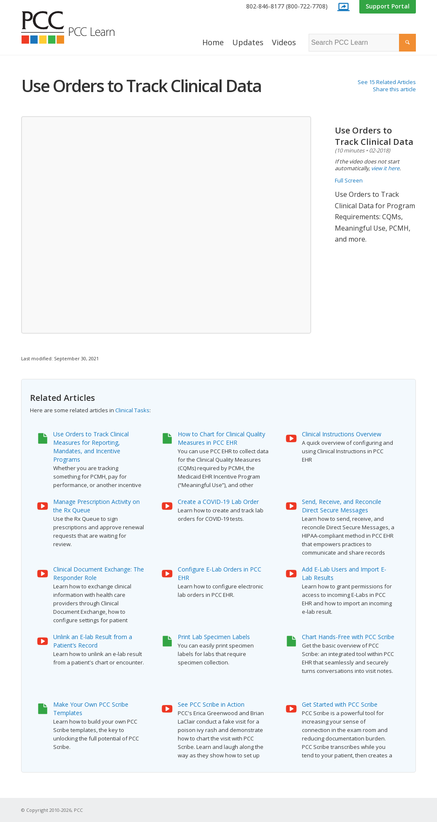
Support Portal (388, 6)
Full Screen (349, 180)
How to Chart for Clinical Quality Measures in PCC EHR (221, 438)
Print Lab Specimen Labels (214, 637)
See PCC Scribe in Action (211, 704)
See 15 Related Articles (387, 82)
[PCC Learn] (77, 27)
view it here (385, 168)
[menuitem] (287, 6)
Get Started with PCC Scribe (339, 704)
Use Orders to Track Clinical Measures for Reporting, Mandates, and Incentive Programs (91, 446)
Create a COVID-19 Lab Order (218, 502)
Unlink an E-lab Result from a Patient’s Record (92, 641)
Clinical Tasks (132, 410)
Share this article (394, 89)
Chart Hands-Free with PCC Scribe (348, 637)
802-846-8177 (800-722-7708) (287, 6)
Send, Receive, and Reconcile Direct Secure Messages (341, 506)
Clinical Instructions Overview (341, 434)
